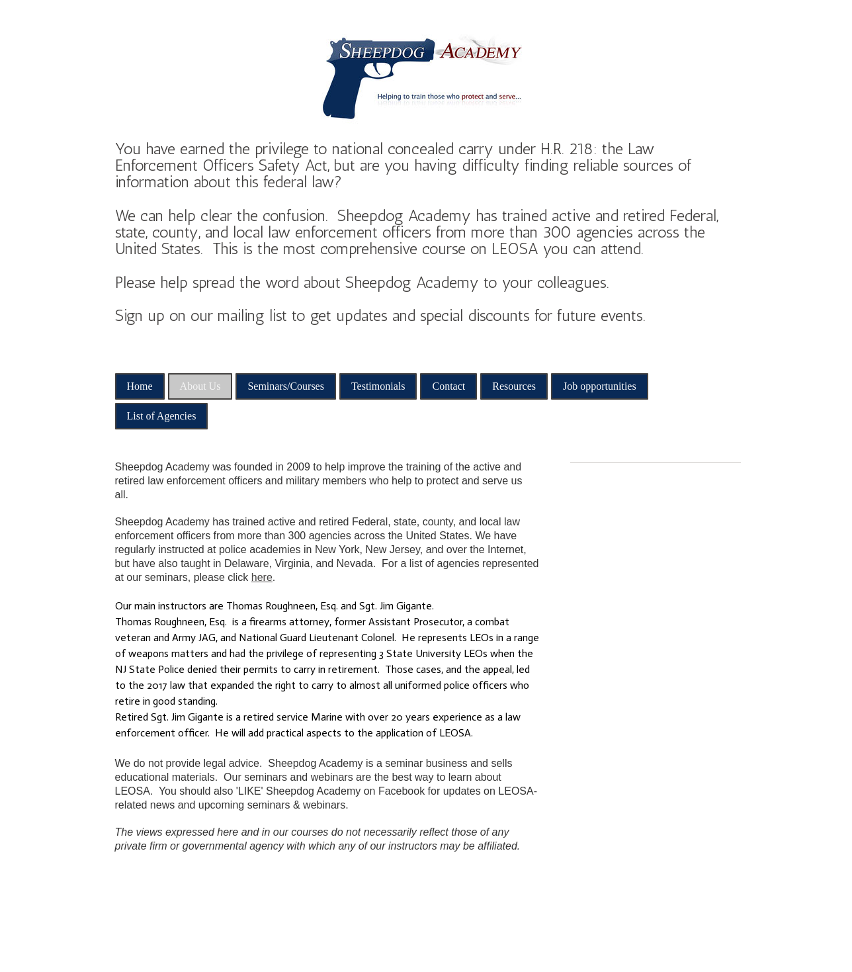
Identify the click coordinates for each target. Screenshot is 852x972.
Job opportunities (599, 386)
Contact (448, 386)
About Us (200, 386)
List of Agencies (161, 415)
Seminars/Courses (285, 386)
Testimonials (378, 386)
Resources (514, 386)
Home (140, 386)
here (262, 577)
